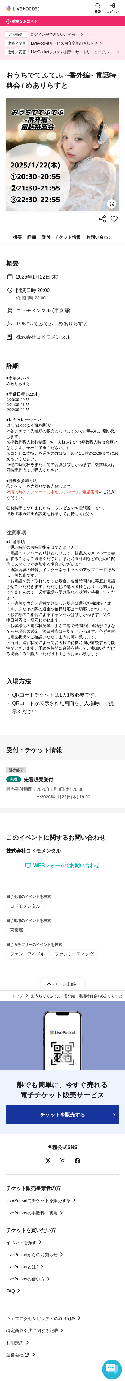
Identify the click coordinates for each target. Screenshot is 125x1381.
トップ (17, 996)
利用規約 (15, 1342)
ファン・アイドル (27, 953)
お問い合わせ (99, 237)
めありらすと (73, 323)
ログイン (112, 11)
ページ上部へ (66, 984)
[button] (62, 784)
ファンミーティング (74, 953)
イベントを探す (21, 1242)
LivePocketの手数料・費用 (32, 1212)
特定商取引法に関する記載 (32, 1330)
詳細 (31, 237)
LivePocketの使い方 (25, 1278)
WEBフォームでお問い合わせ (62, 865)
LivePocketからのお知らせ (32, 1254)
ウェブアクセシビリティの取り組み (41, 1318)
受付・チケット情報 (61, 237)
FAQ (10, 1291)
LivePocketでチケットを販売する (38, 1200)
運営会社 (18, 1354)
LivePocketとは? (22, 1266)
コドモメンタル (25, 906)
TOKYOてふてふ (34, 323)
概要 (17, 237)
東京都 (16, 930)
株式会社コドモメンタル (43, 337)
